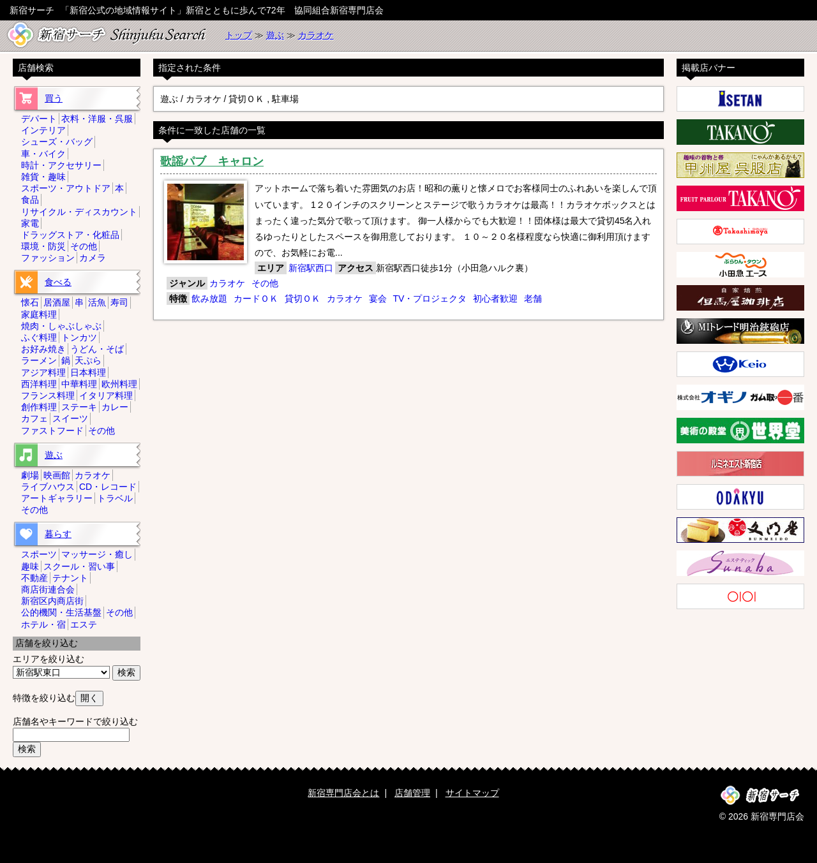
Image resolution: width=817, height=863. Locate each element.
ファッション (48, 258)
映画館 (56, 475)
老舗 (533, 298)
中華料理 (79, 384)
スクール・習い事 (79, 566)
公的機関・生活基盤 (61, 612)
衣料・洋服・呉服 (97, 119)
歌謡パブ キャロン (212, 161)
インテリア (43, 130)
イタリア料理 (106, 395)
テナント (70, 578)
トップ (238, 35)
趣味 (30, 566)
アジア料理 (43, 372)
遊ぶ (275, 35)
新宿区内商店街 (52, 601)
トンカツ (79, 337)
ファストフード (52, 430)
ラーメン (39, 360)
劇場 (30, 475)
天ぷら (88, 360)
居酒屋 (56, 302)
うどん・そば (97, 349)
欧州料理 (119, 384)
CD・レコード (108, 487)
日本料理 (88, 372)
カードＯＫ (256, 298)
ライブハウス (48, 487)
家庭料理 (39, 314)
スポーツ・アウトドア (65, 188)
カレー (114, 407)
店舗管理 (412, 793)
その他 (264, 283)
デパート (39, 119)
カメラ (92, 258)
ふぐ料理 (39, 337)
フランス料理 (48, 395)
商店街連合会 (48, 589)
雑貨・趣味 (43, 177)
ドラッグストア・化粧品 (70, 235)
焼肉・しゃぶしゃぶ (61, 326)
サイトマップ (472, 793)
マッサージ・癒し (97, 554)
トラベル (115, 498)
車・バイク (43, 154)
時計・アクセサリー (61, 165)
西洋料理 (39, 384)
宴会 (378, 298)
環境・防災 (43, 246)
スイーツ (70, 418)
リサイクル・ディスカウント (79, 212)
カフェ (34, 418)
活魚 (97, 302)
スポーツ (39, 554)
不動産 (34, 578)
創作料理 (39, 407)
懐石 (30, 302)
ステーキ (79, 407)
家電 (30, 223)
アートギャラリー (57, 498)
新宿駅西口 (311, 268)
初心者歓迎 (495, 298)
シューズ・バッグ (57, 141)
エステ (83, 624)
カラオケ (316, 35)
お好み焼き (43, 349)
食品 (30, 200)
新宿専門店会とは (343, 793)
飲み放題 (209, 298)
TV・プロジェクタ (430, 298)
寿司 (119, 302)
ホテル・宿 (43, 624)
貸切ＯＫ (302, 298)
